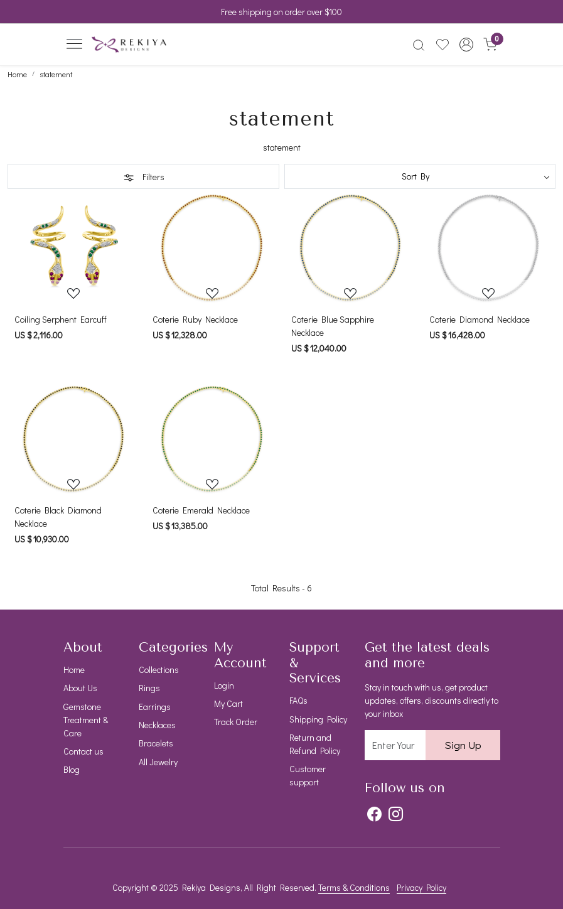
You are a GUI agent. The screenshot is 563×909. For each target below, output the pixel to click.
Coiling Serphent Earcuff (60, 319)
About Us (80, 688)
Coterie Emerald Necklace (201, 510)
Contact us (83, 751)
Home (74, 669)
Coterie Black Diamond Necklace (58, 516)
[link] (419, 44)
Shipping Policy (318, 719)
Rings (149, 688)
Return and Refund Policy (314, 743)
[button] (466, 44)
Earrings (155, 707)
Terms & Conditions (354, 887)
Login (224, 685)
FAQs (298, 700)
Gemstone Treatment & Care (85, 720)
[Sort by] (420, 176)
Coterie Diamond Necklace (479, 319)
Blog (71, 769)
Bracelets (156, 743)
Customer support (307, 775)
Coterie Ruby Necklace (195, 319)
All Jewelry (158, 762)
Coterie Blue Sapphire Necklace (332, 325)
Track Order (235, 722)
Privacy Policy (421, 887)
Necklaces (157, 725)
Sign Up (462, 745)
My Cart (228, 703)
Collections (159, 669)
